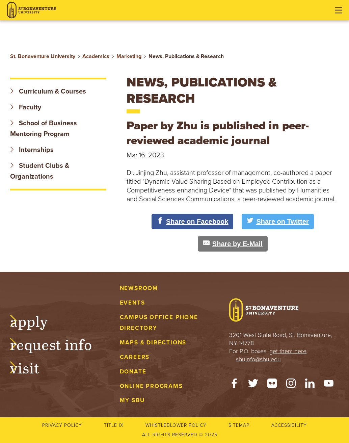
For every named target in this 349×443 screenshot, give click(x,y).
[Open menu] (338, 10)
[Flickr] (272, 385)
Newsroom (139, 288)
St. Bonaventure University (42, 56)
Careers (135, 357)
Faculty (25, 107)
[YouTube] (329, 385)
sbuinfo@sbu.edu (258, 359)
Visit (31, 367)
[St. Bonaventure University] (31, 10)
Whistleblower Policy (176, 425)
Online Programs (151, 386)
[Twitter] (253, 385)
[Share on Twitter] (278, 221)
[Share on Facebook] (193, 221)
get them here (287, 351)
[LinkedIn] (310, 385)
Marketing (128, 56)
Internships (32, 150)
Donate (133, 371)
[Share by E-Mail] (233, 244)
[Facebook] (234, 385)
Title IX (114, 425)
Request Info (58, 344)
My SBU (132, 400)
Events (132, 302)
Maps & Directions (153, 342)
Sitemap (239, 425)
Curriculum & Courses (48, 91)
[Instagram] (291, 385)
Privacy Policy (62, 425)
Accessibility (289, 425)
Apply (35, 320)
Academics (95, 56)
